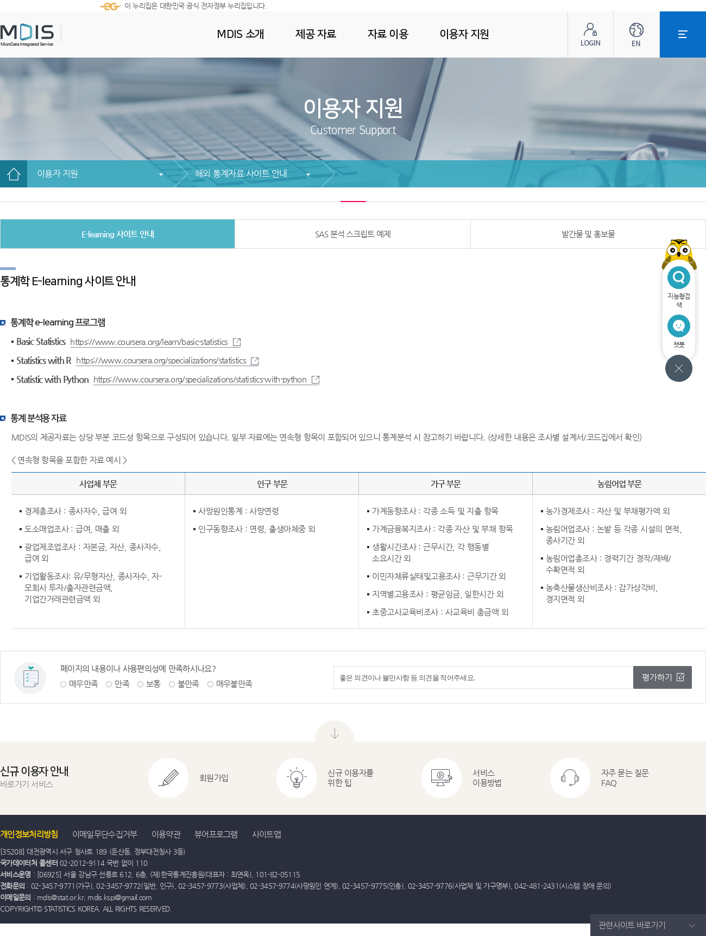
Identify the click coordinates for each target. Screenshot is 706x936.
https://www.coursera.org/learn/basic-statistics (155, 341)
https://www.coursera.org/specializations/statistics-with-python (206, 379)
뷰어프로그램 (216, 834)
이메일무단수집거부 (104, 834)
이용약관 (166, 834)
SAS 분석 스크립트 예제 (352, 233)
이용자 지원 (57, 173)
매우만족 (83, 683)
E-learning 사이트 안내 (117, 233)
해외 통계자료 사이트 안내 (241, 173)
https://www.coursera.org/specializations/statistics (167, 360)
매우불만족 (234, 683)
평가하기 (657, 677)
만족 (122, 683)
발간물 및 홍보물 (588, 233)
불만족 (188, 683)
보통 (153, 683)
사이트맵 (266, 834)
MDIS (54, 35)
